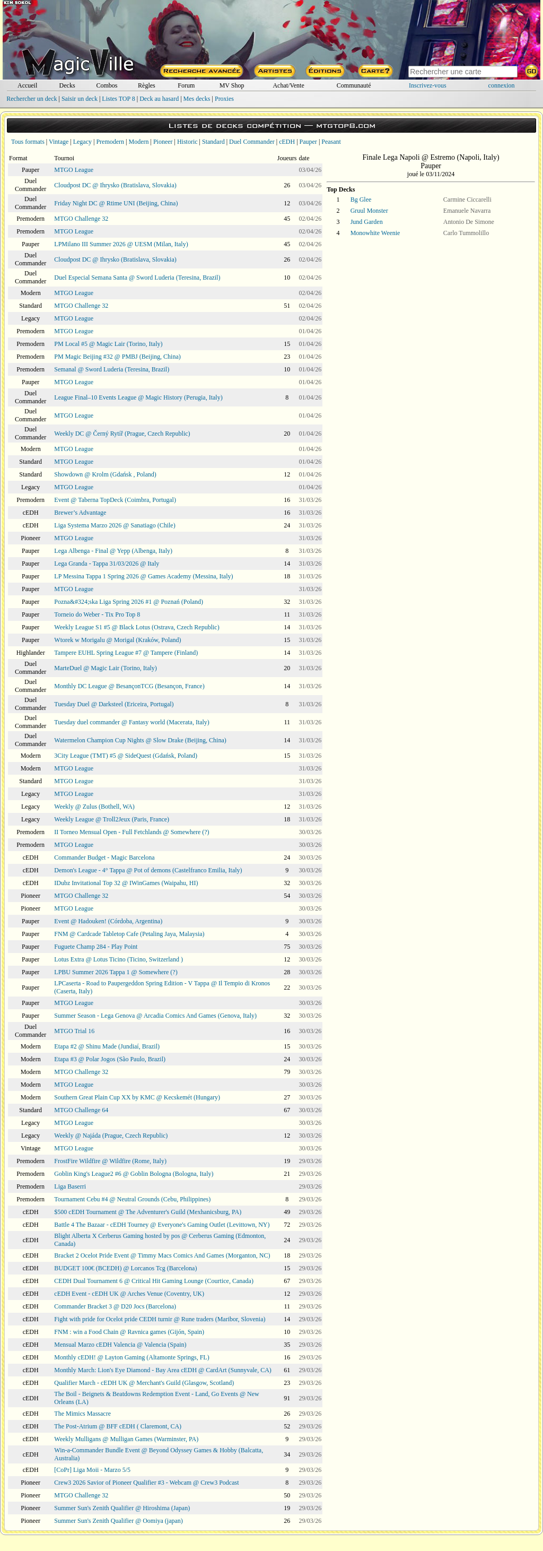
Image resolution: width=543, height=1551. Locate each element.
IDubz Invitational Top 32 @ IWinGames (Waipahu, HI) (126, 883)
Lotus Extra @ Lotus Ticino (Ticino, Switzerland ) (118, 959)
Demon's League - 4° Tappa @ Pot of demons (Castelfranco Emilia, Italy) (148, 870)
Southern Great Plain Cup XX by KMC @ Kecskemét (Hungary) (137, 1097)
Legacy (82, 141)
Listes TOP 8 (118, 98)
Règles (146, 85)
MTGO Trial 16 (74, 1031)
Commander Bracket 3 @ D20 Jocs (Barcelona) (115, 1306)
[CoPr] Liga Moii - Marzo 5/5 (92, 1470)
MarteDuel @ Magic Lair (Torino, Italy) (105, 668)
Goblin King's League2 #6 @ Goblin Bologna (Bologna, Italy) (133, 1173)
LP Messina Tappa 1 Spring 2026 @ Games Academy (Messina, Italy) (143, 576)
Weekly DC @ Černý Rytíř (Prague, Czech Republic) (122, 433)
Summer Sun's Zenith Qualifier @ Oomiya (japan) (118, 1520)
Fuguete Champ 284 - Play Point (95, 946)
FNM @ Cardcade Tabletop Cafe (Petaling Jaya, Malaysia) (129, 934)
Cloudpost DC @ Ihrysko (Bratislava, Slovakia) (115, 185)
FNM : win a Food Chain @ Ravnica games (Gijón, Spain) (129, 1332)
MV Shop (232, 85)
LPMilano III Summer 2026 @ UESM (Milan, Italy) (121, 244)
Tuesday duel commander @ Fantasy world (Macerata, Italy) (131, 722)
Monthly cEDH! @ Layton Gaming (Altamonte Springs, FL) (131, 1357)
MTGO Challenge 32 (81, 218)
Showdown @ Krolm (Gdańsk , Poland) (105, 474)
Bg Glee (361, 199)
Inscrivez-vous (427, 85)
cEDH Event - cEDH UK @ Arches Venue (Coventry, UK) (129, 1293)
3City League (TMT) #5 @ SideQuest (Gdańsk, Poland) (125, 755)
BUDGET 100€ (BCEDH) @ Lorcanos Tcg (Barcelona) (125, 1268)
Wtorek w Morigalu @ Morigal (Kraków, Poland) (117, 640)
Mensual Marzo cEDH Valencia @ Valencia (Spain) (120, 1344)
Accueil (27, 85)
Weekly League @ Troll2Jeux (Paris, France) (111, 819)
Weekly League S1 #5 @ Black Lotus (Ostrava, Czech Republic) (136, 627)
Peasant (331, 141)
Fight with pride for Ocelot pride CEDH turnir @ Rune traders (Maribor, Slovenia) (159, 1319)
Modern (138, 141)
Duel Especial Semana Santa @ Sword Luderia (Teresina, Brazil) (137, 277)
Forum (186, 85)
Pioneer (163, 141)
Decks (67, 85)
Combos (106, 85)
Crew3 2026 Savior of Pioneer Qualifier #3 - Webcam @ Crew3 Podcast (146, 1482)
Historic (187, 141)
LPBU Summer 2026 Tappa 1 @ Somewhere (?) (115, 972)
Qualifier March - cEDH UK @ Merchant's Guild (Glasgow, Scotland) (144, 1383)
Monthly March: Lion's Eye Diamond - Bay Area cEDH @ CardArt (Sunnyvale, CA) (162, 1370)
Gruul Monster (369, 210)
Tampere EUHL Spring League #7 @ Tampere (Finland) (126, 652)
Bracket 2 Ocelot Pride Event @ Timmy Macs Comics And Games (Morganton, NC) (162, 1255)
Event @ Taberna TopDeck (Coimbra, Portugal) (115, 500)
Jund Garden (367, 222)
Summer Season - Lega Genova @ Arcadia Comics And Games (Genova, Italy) (155, 1015)
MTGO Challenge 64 (81, 1110)
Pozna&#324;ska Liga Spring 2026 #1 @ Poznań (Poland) (128, 601)
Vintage (58, 141)
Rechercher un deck (31, 98)
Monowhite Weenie (375, 233)
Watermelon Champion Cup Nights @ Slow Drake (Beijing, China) (140, 740)
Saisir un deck (80, 98)
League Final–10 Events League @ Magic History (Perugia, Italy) (138, 397)
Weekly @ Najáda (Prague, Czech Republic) (111, 1135)
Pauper (308, 141)
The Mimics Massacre (82, 1413)
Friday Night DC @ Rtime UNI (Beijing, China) (116, 203)
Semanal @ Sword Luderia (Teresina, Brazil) (111, 369)
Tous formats (28, 141)
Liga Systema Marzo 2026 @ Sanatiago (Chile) (114, 525)
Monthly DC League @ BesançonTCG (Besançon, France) (129, 686)
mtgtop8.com (345, 125)
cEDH (287, 141)
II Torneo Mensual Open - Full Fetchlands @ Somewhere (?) (131, 832)
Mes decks (197, 98)
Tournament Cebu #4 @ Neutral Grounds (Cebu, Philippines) (132, 1199)
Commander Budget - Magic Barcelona (104, 857)
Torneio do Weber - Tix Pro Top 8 (97, 614)
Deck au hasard (159, 98)
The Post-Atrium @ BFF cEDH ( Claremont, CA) (117, 1426)
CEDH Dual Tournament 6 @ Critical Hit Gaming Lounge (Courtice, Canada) (153, 1281)
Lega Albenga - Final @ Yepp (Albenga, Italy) (113, 550)
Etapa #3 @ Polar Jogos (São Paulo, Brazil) (109, 1059)
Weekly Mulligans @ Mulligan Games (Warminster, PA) (126, 1439)
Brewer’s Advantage (80, 512)
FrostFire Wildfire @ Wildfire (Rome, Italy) (110, 1161)
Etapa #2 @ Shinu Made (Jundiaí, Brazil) (107, 1046)
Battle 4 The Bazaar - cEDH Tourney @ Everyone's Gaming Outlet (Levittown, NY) (161, 1224)
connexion (501, 85)
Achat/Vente (288, 85)
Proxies (224, 98)
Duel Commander (252, 141)
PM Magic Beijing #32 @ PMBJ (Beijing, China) (117, 356)
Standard (213, 141)
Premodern (110, 141)
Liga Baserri (70, 1186)
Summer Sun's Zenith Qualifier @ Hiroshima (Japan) (122, 1508)
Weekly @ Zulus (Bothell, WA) (94, 806)
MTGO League (73, 170)
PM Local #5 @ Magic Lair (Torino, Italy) (108, 344)
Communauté (354, 85)
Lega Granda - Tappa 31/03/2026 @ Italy (106, 563)
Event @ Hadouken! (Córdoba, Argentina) (108, 921)
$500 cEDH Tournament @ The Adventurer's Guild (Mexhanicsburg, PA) (147, 1212)
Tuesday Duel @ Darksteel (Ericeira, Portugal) (113, 704)
